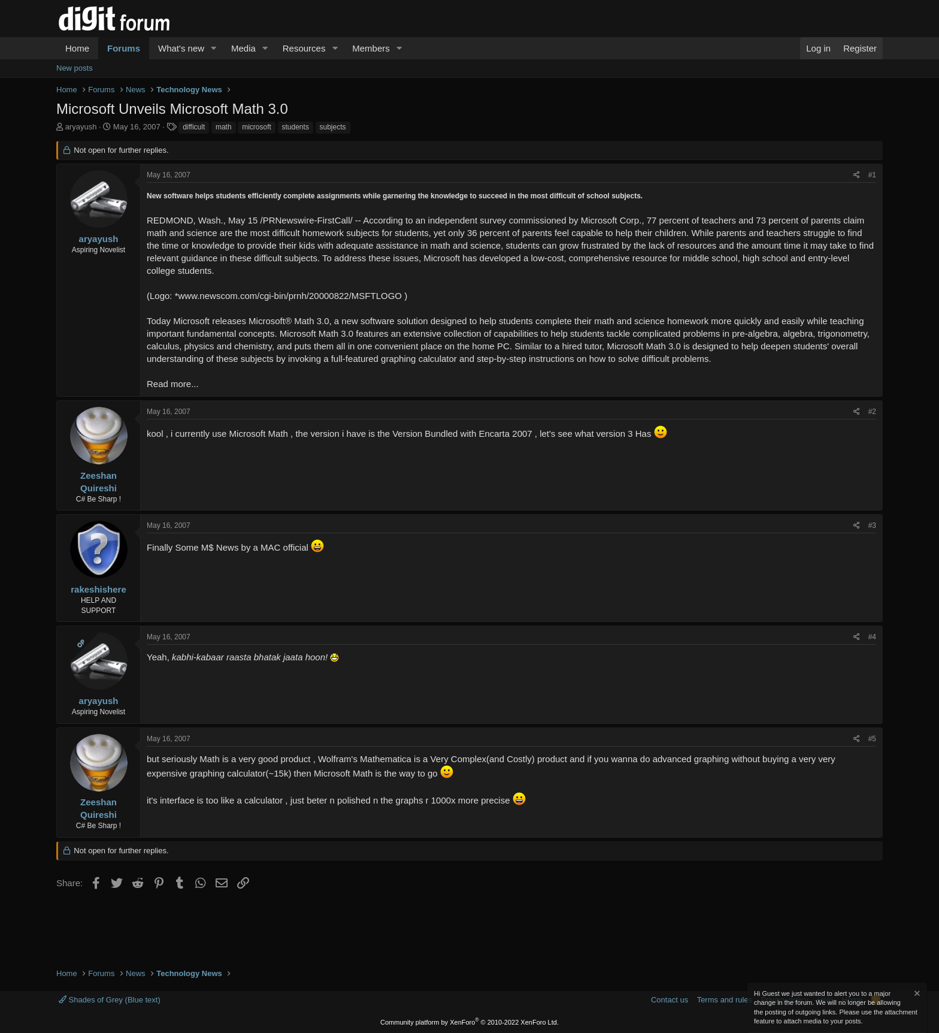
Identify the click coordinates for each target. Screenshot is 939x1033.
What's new (181, 48)
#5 (872, 739)
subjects (333, 127)
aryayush (81, 126)
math (224, 127)
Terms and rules (724, 999)
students (295, 127)
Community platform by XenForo (469, 1022)
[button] (213, 48)
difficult (194, 127)
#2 (872, 411)
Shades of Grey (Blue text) (109, 999)
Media (243, 48)
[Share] (856, 175)
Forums (123, 48)
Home (77, 48)
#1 (872, 175)
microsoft (256, 127)
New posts (74, 68)
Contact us (669, 999)
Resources (304, 48)
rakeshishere (98, 589)
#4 (872, 637)
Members (371, 48)
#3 (872, 525)
